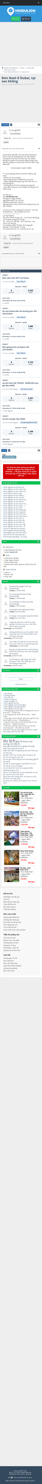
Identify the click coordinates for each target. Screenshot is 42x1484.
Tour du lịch (8, 697)
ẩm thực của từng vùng (11, 778)
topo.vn (25, 781)
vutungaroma (24, 72)
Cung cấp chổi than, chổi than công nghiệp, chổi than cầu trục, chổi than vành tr (22, 624)
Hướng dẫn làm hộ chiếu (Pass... (16, 533)
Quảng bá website (10, 968)
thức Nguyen (14, 389)
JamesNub (30, 610)
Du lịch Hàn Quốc (17, 774)
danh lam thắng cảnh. (15, 776)
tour (30, 781)
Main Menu (6, 3)
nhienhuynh (21, 663)
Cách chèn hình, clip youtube (14, 930)
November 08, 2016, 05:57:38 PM (13, 149)
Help (10, 1477)
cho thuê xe (7, 766)
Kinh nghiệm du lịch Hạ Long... (15, 524)
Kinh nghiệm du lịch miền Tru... (15, 491)
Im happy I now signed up (18, 616)
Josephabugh (14, 588)
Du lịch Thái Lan (31, 750)
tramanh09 (21, 626)
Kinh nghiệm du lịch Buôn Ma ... (15, 500)
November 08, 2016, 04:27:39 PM (13, 301)
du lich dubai (9, 457)
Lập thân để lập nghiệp (12, 966)
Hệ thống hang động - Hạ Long (15, 537)
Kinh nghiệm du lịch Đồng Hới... (15, 510)
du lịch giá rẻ (8, 759)
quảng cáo (8, 743)
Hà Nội (5, 764)
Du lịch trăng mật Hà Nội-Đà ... (15, 528)
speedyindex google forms (19, 586)
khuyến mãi (7, 755)
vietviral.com (17, 781)
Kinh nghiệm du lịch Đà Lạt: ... (15, 487)
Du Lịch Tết (18, 757)
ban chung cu (28, 755)
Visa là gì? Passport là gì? (13, 493)
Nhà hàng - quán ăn (10, 948)
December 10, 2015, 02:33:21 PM (13, 336)
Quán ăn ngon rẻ (10, 701)
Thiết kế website (9, 909)
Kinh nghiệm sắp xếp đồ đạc (14, 707)
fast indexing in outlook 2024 (20, 602)
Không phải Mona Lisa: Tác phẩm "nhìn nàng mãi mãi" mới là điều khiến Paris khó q (23, 634)
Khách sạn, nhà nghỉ (11, 940)
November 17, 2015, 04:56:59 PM (13, 372)
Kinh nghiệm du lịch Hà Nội (14, 497)
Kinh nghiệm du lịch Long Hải (15, 512)
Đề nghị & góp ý (9, 907)
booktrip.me (7, 781)
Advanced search (21, 684)
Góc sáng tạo (8, 961)
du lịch (9, 740)
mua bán (14, 746)
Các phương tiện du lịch (29, 423)
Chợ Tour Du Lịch (26, 389)
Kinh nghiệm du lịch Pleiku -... (15, 495)
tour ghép (22, 746)
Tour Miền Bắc (14, 772)
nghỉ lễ (35, 759)
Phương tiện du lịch (10, 943)
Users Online (11, 569)
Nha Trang (15, 750)
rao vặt (6, 746)
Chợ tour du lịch (9, 938)
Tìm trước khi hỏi (9, 927)
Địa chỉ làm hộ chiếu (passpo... (15, 535)
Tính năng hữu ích (10, 925)
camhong (19, 636)
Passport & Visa (9, 945)
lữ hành (16, 768)
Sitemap (28, 1474)
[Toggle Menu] (38, 3)
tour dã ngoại (17, 766)
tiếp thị (17, 743)
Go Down (5, 124)
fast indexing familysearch (19, 594)
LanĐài (12, 282)
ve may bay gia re (15, 764)
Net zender (8, 693)
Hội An (5, 772)
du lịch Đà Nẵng (26, 759)
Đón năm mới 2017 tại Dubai (15, 278)
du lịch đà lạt (8, 768)
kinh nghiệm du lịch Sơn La (14, 518)
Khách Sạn (28, 741)
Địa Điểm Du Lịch (29, 764)
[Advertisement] (21, 44)
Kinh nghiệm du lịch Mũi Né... (15, 520)
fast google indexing (16, 610)
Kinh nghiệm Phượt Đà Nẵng (14, 531)
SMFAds (11, 1474)
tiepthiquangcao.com (11, 770)
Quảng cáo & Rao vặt (11, 950)
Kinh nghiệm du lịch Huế (13, 508)
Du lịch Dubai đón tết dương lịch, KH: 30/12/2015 (19, 312)
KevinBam (34, 616)
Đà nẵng (17, 759)
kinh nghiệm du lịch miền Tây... (15, 489)
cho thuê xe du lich (15, 748)
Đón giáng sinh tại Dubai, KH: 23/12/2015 (16, 348)
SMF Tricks (23, 1471)
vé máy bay (7, 753)
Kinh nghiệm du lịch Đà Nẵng (15, 705)
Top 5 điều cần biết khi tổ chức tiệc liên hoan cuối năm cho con (23, 643)
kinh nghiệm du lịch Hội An (14, 502)
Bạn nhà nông (8, 971)
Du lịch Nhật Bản (26, 772)
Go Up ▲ (29, 1477)
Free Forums (21, 1474)
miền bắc (7, 750)
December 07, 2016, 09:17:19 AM (13, 442)
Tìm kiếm (6, 670)
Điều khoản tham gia (11, 902)
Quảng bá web (9, 695)
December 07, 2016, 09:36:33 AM (13, 408)
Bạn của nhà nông (10, 963)
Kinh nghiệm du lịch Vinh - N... (15, 526)
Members (10, 547)
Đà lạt (22, 750)
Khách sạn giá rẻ (10, 699)
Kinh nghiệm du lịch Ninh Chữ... (15, 504)
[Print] (39, 124)
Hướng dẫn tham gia (11, 920)
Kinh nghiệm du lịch (11, 703)
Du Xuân (27, 776)
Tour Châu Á (21, 282)
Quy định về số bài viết (12, 922)
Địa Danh (6, 761)
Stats (5, 541)
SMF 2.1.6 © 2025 (14, 1472)
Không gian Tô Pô (10, 958)
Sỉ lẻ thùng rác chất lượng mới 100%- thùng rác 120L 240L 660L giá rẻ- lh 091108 (22, 661)
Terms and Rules (20, 1477)
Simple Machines (26, 1472)
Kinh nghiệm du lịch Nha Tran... (15, 514)
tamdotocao (33, 644)
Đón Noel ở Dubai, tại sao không (19, 79)
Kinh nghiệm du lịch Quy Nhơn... (16, 516)
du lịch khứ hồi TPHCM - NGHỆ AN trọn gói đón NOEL (20, 384)
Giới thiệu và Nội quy (11, 897)
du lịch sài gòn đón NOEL (14, 419)
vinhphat (15, 654)
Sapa (5, 776)
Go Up (4, 450)
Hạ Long (23, 768)
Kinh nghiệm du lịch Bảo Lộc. (14, 522)
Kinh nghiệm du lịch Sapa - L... (15, 506)
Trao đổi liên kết (9, 904)
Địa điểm (29, 768)
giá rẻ (19, 741)
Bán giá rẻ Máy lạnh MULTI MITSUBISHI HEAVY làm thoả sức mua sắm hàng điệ (23, 650)
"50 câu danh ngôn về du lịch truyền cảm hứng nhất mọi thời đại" (20, 731)
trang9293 (15, 130)
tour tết (33, 776)
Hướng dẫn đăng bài (11, 917)
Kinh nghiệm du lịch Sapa (13, 709)
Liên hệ (6, 899)
